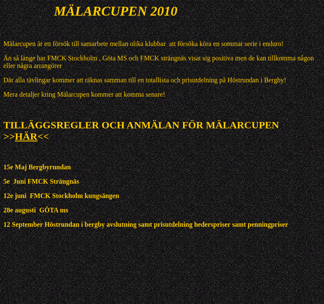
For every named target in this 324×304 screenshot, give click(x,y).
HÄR (26, 136)
